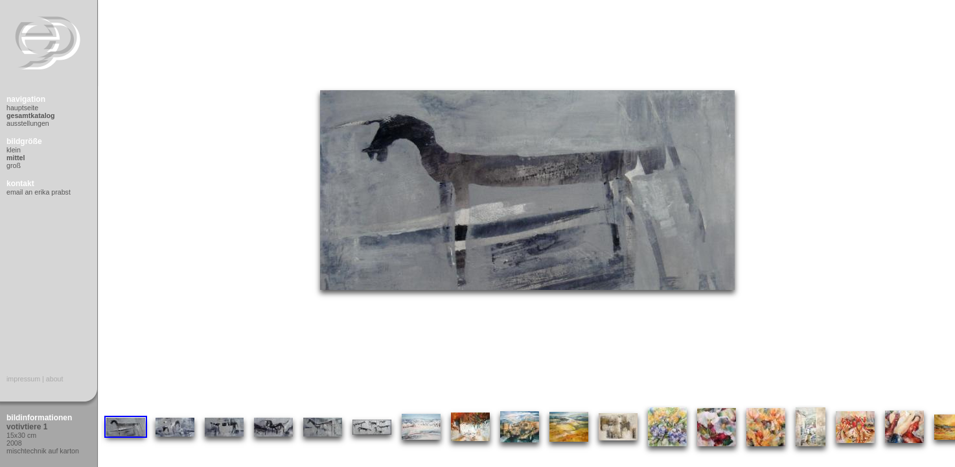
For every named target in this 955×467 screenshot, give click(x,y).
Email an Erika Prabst (38, 192)
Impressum (23, 379)
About (54, 379)
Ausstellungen (27, 123)
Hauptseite (22, 108)
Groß (13, 165)
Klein (13, 150)
